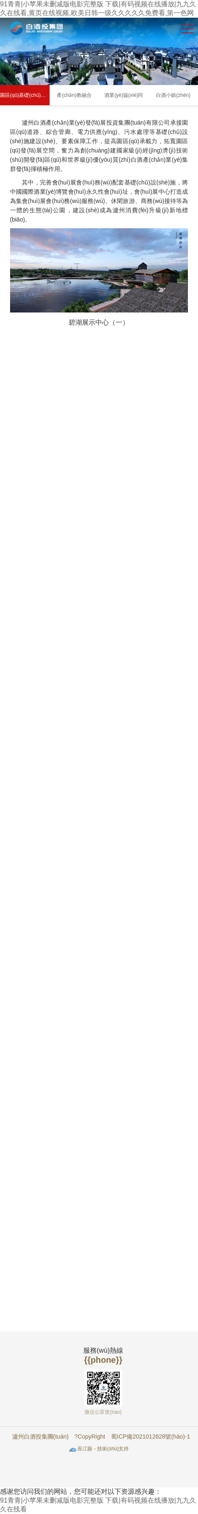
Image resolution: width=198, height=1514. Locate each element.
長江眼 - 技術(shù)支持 (103, 1449)
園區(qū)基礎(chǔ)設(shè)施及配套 (25, 95)
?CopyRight (89, 1436)
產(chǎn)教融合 (74, 95)
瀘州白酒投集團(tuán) (40, 1436)
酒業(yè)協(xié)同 (123, 95)
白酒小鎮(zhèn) (173, 95)
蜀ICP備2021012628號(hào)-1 (150, 1436)
